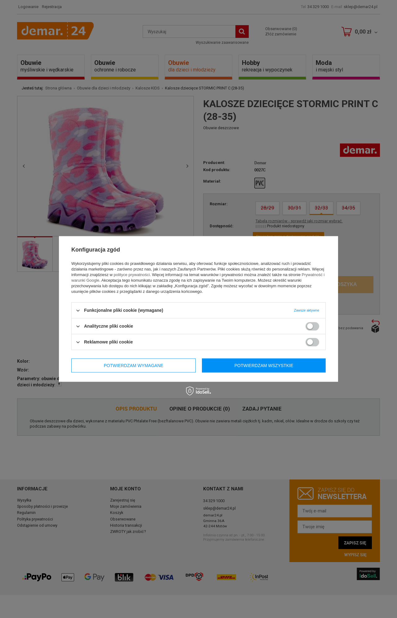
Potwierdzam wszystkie (263, 365)
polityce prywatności (132, 274)
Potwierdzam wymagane (133, 365)
